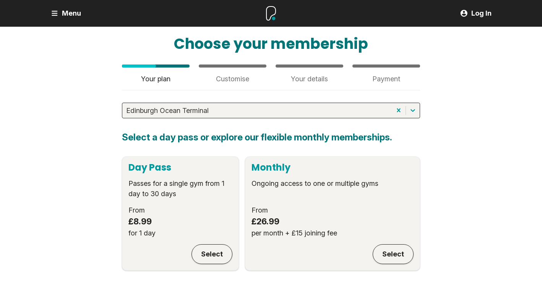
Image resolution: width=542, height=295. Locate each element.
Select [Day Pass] (212, 254)
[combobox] (127, 110)
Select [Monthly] (393, 254)
